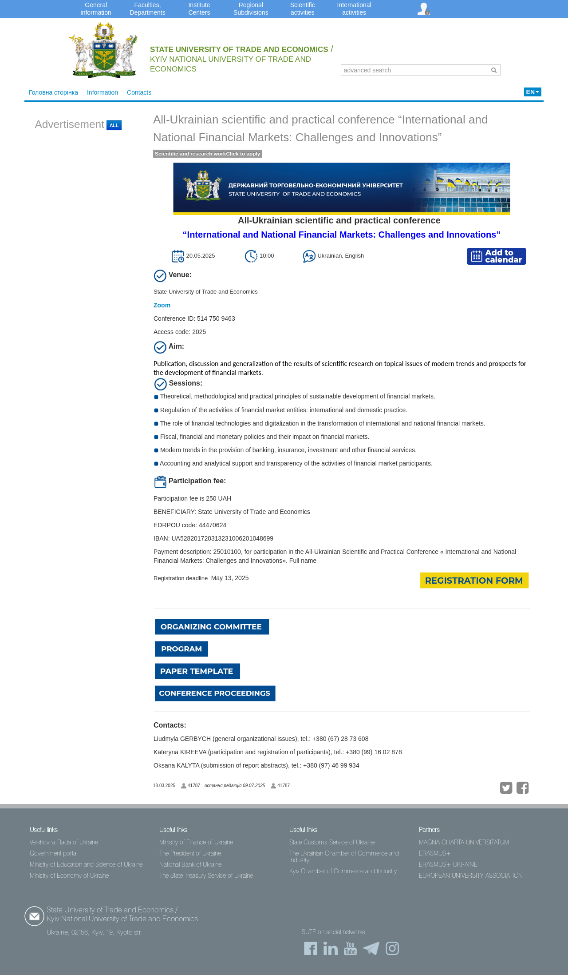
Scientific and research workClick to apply (207, 154)
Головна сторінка (53, 92)
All (114, 125)
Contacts (139, 92)
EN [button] (532, 92)
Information (102, 92)
